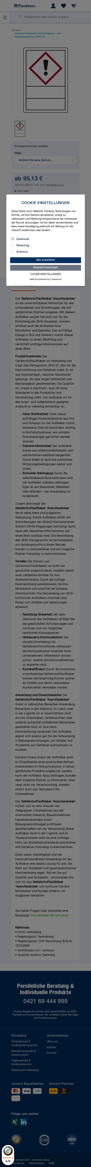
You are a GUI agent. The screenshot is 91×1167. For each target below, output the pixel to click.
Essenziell (23, 239)
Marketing (23, 245)
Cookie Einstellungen (45, 274)
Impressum (56, 279)
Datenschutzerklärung (40, 279)
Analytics (22, 252)
